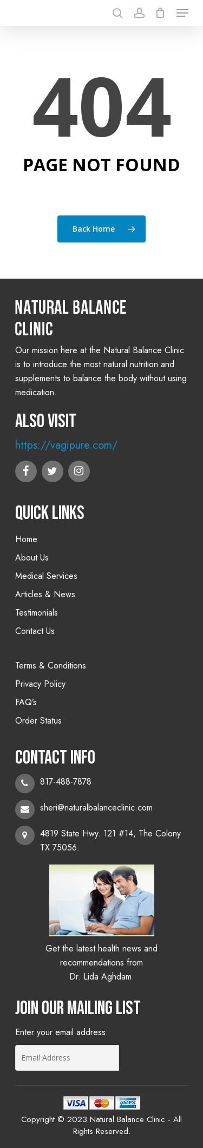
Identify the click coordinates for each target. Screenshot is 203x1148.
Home (26, 539)
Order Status (38, 720)
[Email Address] (67, 1058)
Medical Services (46, 576)
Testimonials (36, 612)
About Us (32, 557)
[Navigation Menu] (182, 13)
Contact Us (35, 631)
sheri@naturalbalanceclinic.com (96, 807)
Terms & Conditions (50, 665)
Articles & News (45, 594)
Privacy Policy (40, 684)
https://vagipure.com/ (66, 445)
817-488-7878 (65, 781)
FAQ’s (26, 702)
